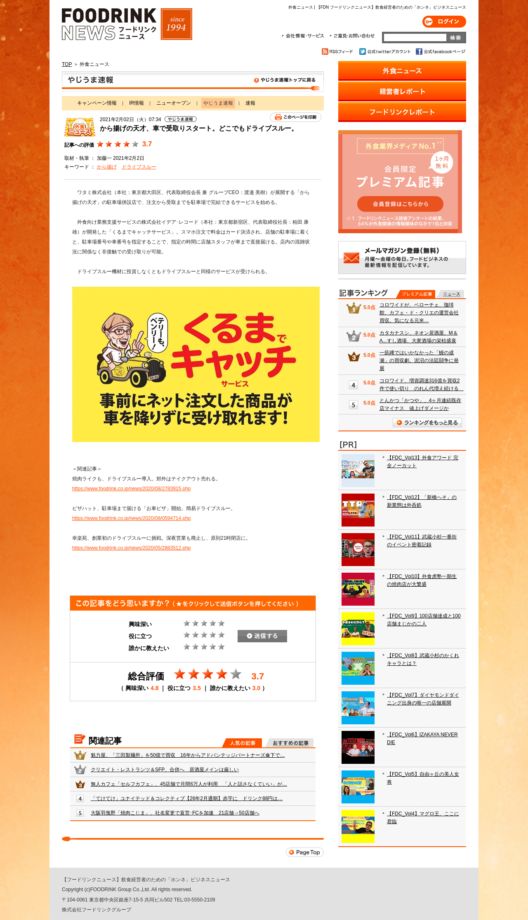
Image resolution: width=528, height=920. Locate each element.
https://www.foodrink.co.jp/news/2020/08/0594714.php (131, 518)
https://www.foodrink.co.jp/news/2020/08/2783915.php (131, 489)
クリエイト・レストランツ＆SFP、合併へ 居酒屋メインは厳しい (165, 770)
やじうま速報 (193, 81)
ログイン (444, 22)
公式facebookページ (440, 51)
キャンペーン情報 (97, 103)
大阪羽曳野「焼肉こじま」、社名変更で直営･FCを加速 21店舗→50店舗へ (175, 813)
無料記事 (450, 294)
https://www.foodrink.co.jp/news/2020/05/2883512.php (131, 548)
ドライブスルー (139, 167)
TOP (67, 64)
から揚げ (107, 167)
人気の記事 (242, 742)
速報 (250, 103)
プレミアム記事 (415, 294)
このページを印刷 (295, 117)
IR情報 (136, 103)
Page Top (305, 852)
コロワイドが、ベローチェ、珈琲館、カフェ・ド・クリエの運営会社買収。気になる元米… (419, 312)
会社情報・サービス (304, 36)
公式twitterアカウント (385, 51)
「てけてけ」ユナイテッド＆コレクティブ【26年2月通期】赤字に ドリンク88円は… (187, 798)
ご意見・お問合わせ (352, 36)
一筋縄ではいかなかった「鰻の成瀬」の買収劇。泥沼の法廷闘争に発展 (419, 360)
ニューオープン (173, 103)
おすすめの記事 (289, 742)
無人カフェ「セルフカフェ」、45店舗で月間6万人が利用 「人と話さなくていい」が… (189, 784)
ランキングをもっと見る (427, 422)
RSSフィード (338, 51)
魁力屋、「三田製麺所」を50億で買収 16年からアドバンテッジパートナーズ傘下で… (188, 755)
